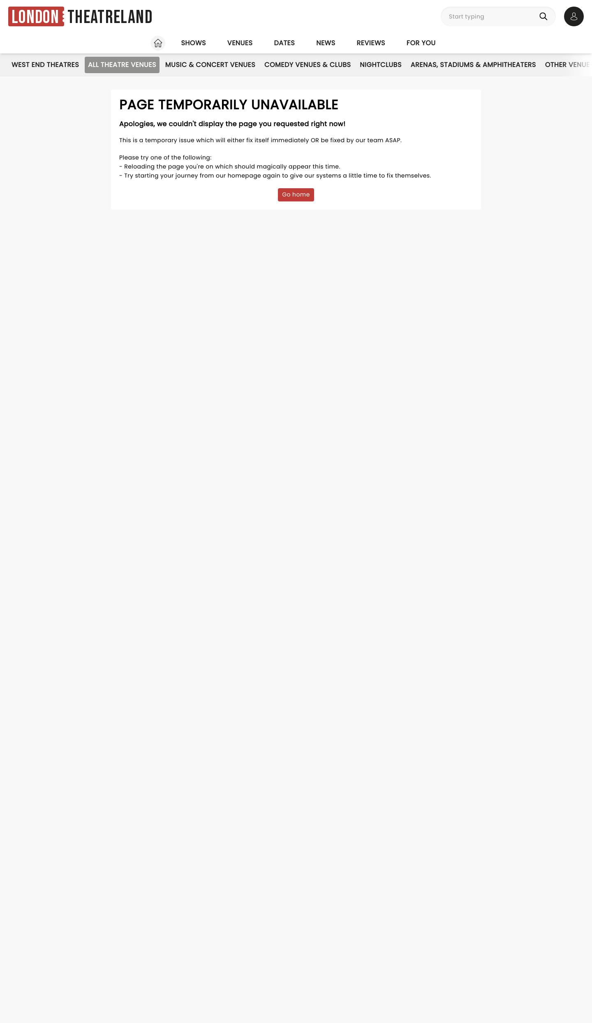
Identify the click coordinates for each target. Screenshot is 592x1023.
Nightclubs (380, 64)
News (325, 43)
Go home (296, 194)
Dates (284, 43)
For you (421, 43)
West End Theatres (45, 64)
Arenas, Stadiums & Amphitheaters (473, 64)
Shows (193, 43)
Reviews (371, 43)
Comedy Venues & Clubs (307, 64)
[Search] (545, 16)
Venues (240, 43)
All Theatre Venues (122, 64)
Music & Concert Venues (210, 64)
